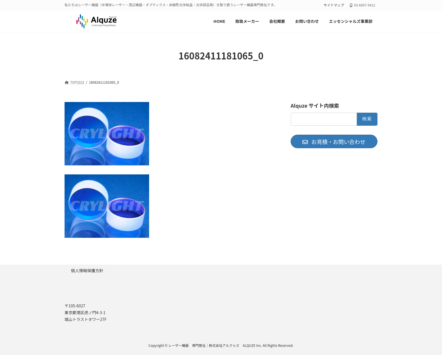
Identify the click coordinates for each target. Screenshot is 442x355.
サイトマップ (334, 5)
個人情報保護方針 (87, 270)
